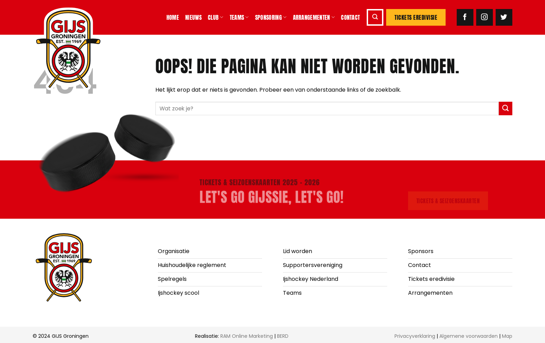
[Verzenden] (505, 108)
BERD (282, 336)
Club (215, 17)
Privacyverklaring (414, 336)
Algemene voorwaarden (468, 336)
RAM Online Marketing (246, 336)
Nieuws (193, 17)
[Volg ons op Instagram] (484, 17)
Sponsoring (271, 17)
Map (507, 336)
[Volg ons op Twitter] (504, 17)
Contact (350, 17)
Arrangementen (314, 17)
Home (172, 17)
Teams (239, 17)
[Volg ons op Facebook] (465, 17)
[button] (375, 17)
